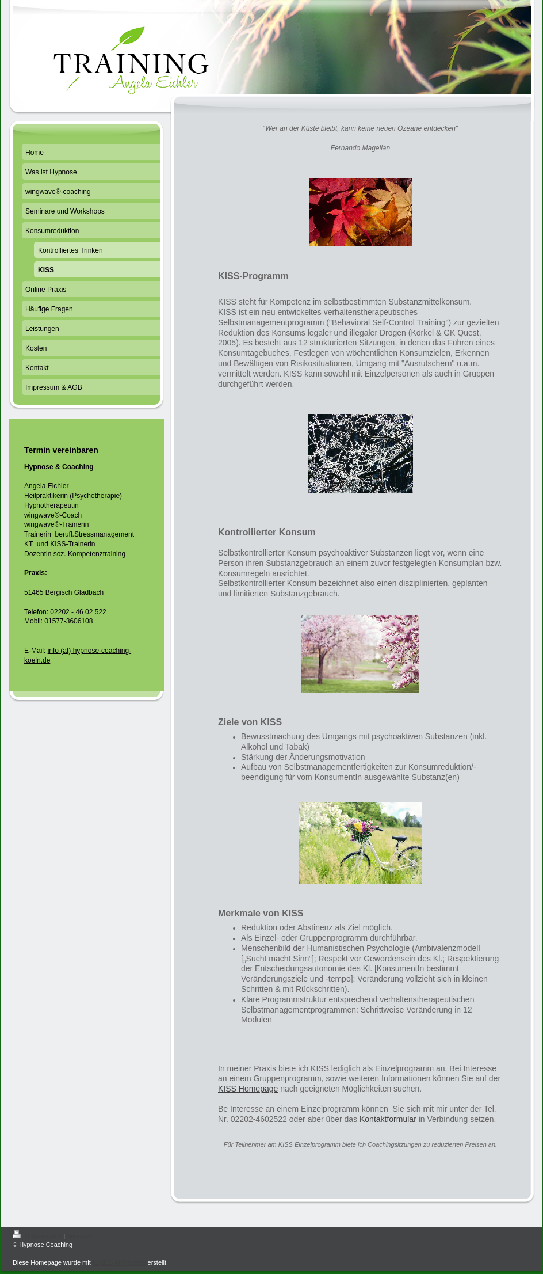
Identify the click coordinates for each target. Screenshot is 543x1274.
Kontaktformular (388, 1119)
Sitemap (78, 1236)
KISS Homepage (248, 1088)
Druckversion (38, 1236)
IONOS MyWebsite (119, 1262)
